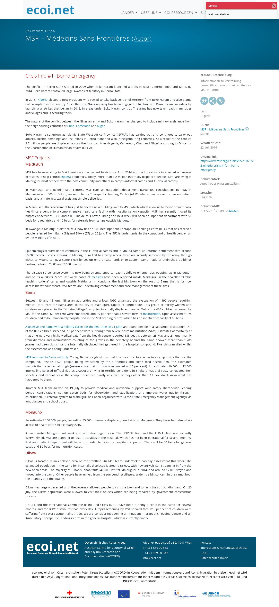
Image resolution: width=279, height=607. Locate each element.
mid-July (63, 357)
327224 (233, 211)
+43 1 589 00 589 (156, 553)
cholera (66, 177)
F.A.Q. (204, 553)
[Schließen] (274, 5)
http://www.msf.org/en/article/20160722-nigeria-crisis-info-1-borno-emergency (227, 165)
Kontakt (205, 542)
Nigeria (42, 100)
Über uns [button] (149, 12)
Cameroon (83, 126)
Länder (128, 12)
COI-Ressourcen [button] (179, 12)
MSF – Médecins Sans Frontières (224, 129)
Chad (71, 126)
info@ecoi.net (151, 558)
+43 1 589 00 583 (156, 548)
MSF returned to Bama (41, 357)
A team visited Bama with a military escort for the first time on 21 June (73, 327)
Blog (205, 12)
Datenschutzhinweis (214, 558)
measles (97, 277)
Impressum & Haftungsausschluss (223, 548)
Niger (101, 126)
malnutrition (151, 314)
